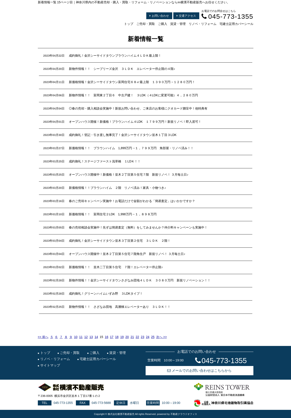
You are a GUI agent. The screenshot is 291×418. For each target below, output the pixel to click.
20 (127, 337)
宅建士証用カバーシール (236, 24)
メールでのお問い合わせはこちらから (199, 370)
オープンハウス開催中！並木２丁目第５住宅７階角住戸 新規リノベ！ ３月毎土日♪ (127, 254)
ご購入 (162, 24)
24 (147, 337)
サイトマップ (50, 365)
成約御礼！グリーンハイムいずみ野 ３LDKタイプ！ (106, 293)
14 (96, 337)
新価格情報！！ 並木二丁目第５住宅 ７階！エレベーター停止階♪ (116, 267)
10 (75, 337)
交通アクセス (186, 15)
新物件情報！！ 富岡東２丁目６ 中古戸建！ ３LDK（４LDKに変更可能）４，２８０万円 (133, 95)
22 (137, 337)
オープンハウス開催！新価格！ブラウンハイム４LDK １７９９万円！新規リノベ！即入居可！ (135, 121)
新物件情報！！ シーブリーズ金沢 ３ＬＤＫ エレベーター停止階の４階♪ (122, 69)
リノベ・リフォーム (202, 24)
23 (142, 337)
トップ (128, 24)
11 (81, 337)
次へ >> (161, 337)
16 (106, 337)
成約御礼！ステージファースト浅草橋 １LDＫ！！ (105, 161)
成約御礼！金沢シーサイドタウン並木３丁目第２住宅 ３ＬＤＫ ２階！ (119, 240)
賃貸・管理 (178, 24)
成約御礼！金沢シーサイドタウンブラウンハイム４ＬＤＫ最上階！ (115, 55)
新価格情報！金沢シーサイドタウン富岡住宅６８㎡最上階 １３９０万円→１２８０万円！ (132, 82)
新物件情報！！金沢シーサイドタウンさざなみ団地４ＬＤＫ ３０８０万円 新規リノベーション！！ (139, 280)
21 (132, 337)
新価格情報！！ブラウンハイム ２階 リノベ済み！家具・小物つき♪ (117, 187)
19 (122, 337)
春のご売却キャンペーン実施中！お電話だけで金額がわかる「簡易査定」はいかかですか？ (132, 201)
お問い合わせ (159, 15)
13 (91, 337)
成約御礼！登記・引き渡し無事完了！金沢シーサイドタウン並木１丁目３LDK (122, 135)
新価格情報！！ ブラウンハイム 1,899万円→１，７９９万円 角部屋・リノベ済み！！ (131, 148)
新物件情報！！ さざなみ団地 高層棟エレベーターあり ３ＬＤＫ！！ (119, 306)
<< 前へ (43, 337)
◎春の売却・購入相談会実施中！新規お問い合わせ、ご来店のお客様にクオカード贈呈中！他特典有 (138, 108)
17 (111, 337)
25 (153, 337)
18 (117, 337)
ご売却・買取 (145, 24)
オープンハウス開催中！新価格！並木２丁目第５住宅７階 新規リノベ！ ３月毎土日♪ (128, 174)
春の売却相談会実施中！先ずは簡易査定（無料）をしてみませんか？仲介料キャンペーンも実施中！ (138, 227)
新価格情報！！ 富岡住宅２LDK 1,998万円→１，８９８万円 (112, 214)
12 (86, 337)
